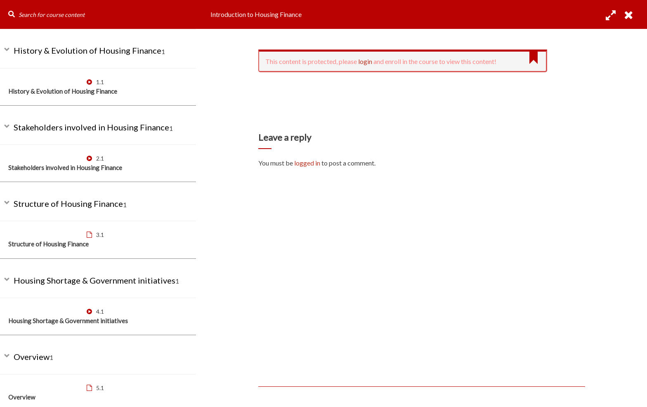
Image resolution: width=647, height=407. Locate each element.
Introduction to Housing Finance (256, 14)
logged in (307, 163)
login (365, 61)
